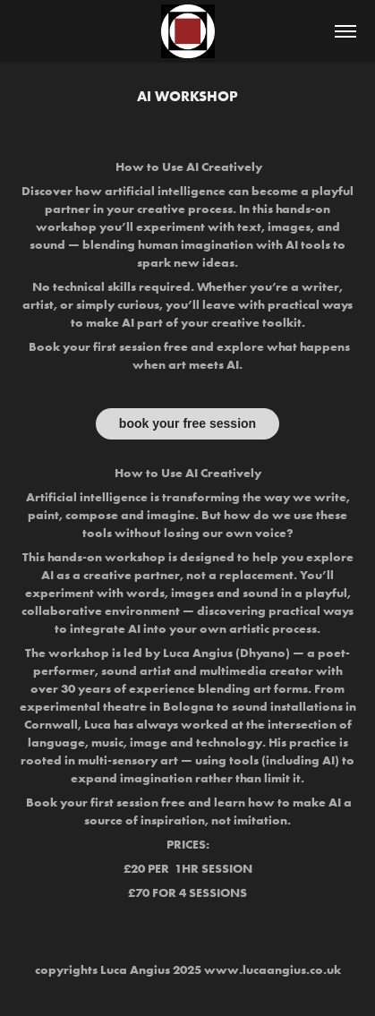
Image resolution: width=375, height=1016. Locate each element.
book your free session (187, 423)
